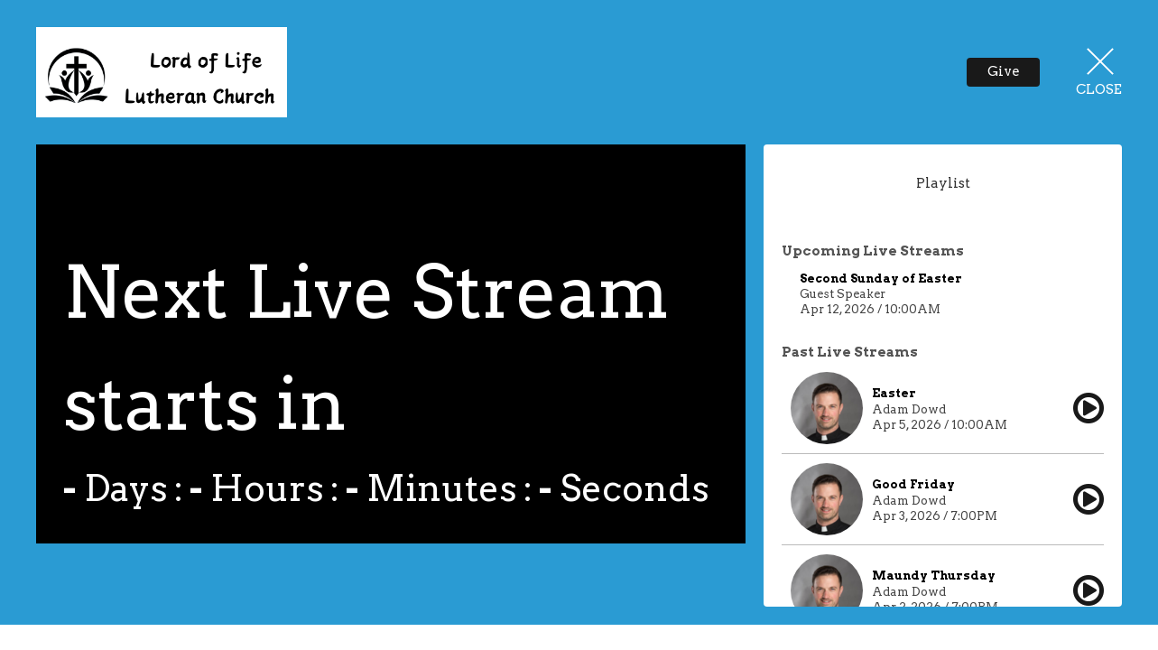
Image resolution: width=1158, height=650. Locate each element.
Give (1003, 71)
